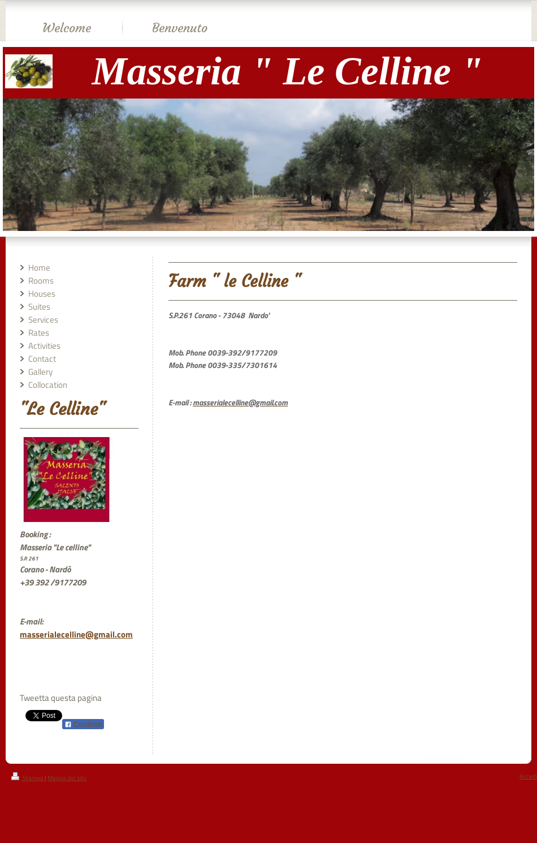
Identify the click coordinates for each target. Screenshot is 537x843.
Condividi (83, 725)
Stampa (28, 777)
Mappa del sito (66, 777)
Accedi (528, 776)
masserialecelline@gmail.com (76, 634)
